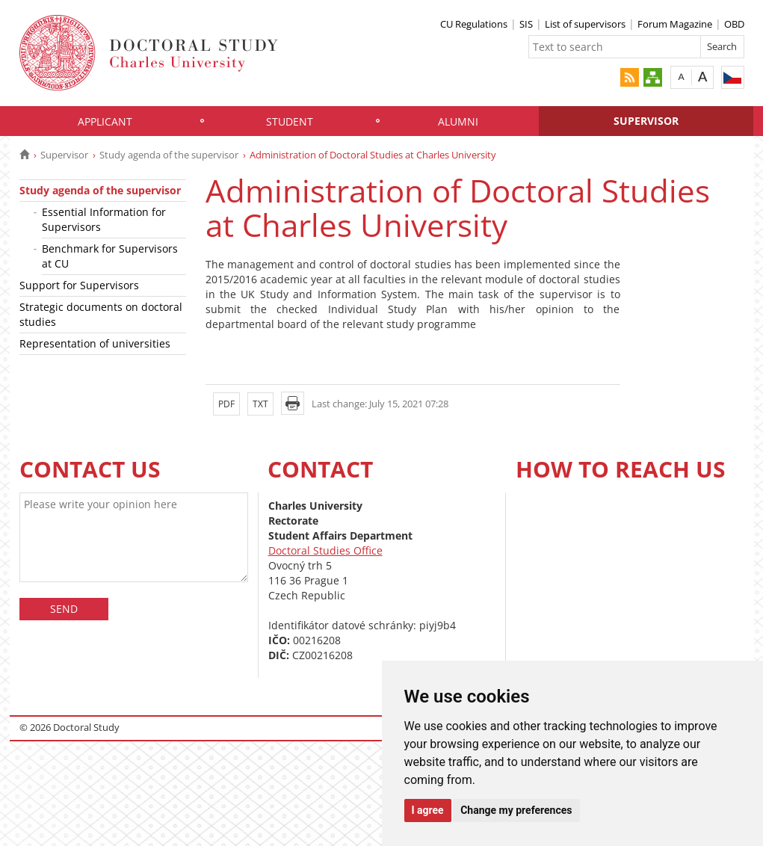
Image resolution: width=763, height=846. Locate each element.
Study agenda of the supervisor (168, 154)
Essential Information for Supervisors (104, 219)
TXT (260, 404)
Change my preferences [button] (516, 810)
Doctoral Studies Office (325, 550)
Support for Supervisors (79, 285)
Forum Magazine (674, 24)
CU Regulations (473, 24)
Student (289, 121)
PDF (226, 404)
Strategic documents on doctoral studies (100, 314)
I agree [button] (428, 810)
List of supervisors (585, 24)
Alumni (458, 121)
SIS (526, 24)
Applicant (105, 121)
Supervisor (646, 121)
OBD (734, 24)
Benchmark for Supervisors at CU (110, 256)
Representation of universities (94, 343)
